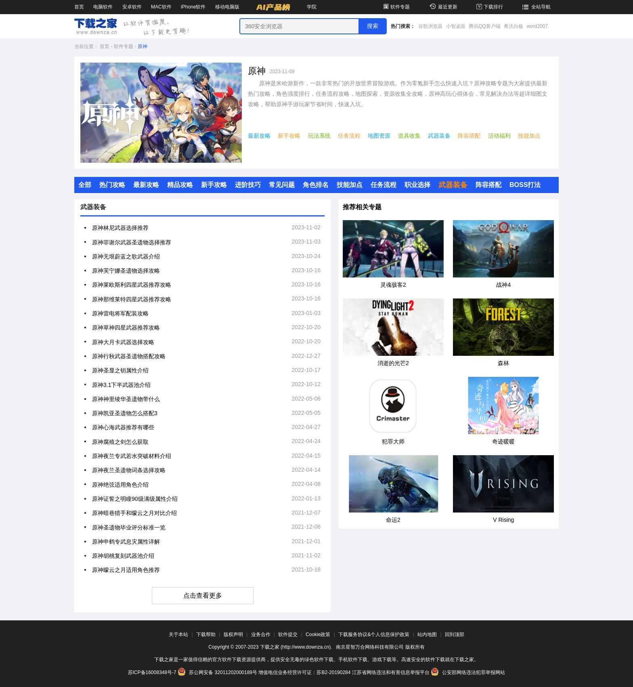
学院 (311, 7)
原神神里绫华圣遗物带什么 (126, 399)
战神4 (503, 285)
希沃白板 (513, 26)
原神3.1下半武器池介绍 (121, 385)
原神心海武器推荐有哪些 (123, 427)
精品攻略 (180, 184)
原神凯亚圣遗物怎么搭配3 (124, 413)
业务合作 (260, 634)
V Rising (503, 520)
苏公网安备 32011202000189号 (218, 672)
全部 (84, 184)
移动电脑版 (227, 7)
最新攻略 (259, 135)
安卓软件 (132, 7)
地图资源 (379, 135)
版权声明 (233, 634)
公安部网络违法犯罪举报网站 (468, 672)
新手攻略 (289, 135)
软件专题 (396, 7)
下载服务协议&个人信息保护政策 (373, 634)
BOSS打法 (525, 184)
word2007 (537, 26)
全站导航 (535, 7)
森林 (503, 363)
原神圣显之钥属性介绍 (120, 370)
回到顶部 (454, 634)
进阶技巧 (248, 184)
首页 (79, 7)
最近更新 (442, 7)
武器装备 (439, 135)
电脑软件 (103, 7)
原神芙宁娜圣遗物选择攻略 (126, 270)
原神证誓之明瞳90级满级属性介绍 (135, 499)
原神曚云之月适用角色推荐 (126, 570)
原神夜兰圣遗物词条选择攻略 (129, 470)
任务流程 (349, 135)
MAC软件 (161, 7)
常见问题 (282, 184)
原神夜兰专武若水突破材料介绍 (131, 456)
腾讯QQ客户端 (485, 26)
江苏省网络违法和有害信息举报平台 (391, 672)
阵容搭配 (469, 135)
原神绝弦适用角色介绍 (120, 484)
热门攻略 (112, 184)
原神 (142, 46)
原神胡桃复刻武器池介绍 (123, 556)
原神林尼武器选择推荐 (120, 228)
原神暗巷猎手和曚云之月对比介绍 (134, 513)
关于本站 (178, 634)
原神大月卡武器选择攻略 (123, 342)
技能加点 (529, 135)
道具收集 (409, 135)
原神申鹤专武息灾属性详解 (126, 541)
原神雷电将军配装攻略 (120, 313)
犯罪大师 (393, 441)
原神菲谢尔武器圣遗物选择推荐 (131, 242)
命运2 (393, 520)
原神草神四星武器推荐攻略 (126, 327)
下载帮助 (206, 634)
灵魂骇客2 (393, 285)
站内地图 (427, 634)
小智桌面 (455, 26)
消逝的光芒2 (393, 363)
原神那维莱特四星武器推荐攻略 (131, 299)
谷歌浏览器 (430, 26)
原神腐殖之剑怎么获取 (120, 442)
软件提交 (288, 634)
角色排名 (316, 184)
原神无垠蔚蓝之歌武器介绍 (126, 256)
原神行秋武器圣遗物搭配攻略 (129, 356)
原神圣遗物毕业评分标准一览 (129, 527)
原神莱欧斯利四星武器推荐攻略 (131, 285)
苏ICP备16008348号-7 (152, 672)
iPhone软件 (193, 7)
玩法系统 (319, 135)
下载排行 (489, 7)
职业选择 (417, 184)
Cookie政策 (318, 634)
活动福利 (499, 135)
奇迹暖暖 (503, 441)
